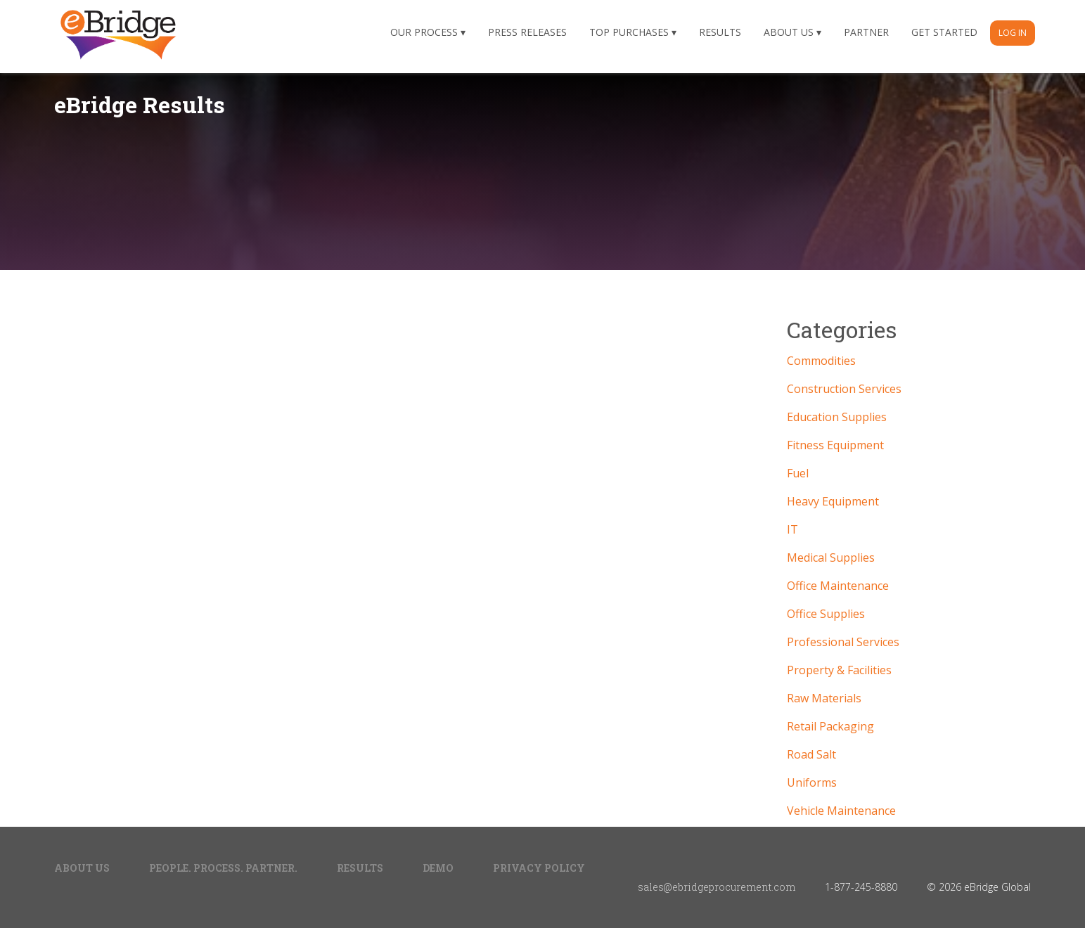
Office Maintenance (838, 585)
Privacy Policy (539, 868)
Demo (438, 868)
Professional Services (843, 642)
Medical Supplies (831, 557)
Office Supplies (826, 613)
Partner (866, 32)
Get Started (944, 32)
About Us (789, 32)
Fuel (798, 473)
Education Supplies (837, 417)
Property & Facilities (839, 670)
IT (792, 529)
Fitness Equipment (835, 445)
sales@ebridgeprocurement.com (716, 887)
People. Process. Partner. (223, 868)
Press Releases (527, 32)
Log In (1013, 33)
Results (720, 32)
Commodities (821, 360)
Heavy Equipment (833, 501)
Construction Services (844, 389)
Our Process (424, 32)
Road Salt (811, 754)
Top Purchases (629, 32)
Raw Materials (824, 698)
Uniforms (812, 782)
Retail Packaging (830, 726)
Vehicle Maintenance (841, 810)
